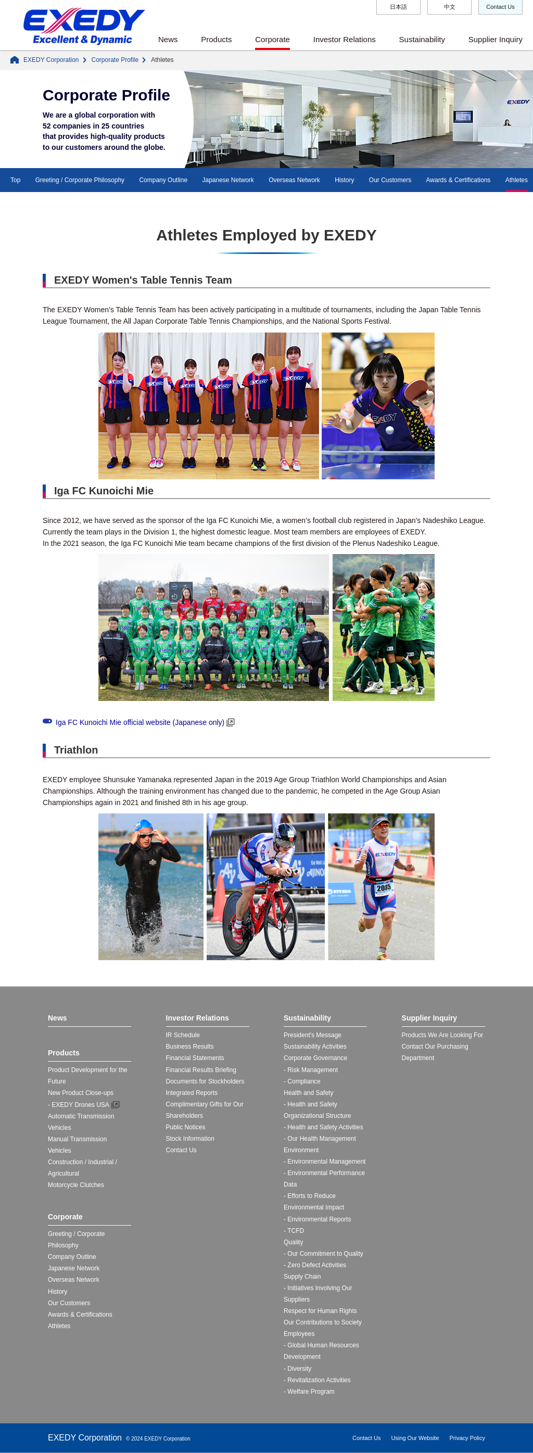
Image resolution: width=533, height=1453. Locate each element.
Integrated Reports (192, 1093)
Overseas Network (294, 180)
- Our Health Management (320, 1138)
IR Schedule (183, 1035)
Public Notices (186, 1127)
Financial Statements (195, 1058)
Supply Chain (302, 1276)
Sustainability (422, 39)
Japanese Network (227, 180)
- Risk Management (311, 1070)
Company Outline (163, 180)
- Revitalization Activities (317, 1380)
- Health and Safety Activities (323, 1127)
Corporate (272, 39)
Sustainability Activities (315, 1046)
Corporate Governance (315, 1058)
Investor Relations (344, 39)
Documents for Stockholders (205, 1081)
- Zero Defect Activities (315, 1265)
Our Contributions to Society (323, 1322)
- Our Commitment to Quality (323, 1253)
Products (216, 39)
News (168, 39)
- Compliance (302, 1081)
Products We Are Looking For (443, 1035)
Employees (299, 1333)
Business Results (190, 1046)
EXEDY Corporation (51, 59)
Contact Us (500, 7)
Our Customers (390, 180)
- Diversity (297, 1368)
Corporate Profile (115, 59)
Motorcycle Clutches (76, 1185)
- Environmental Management (324, 1161)
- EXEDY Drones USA (78, 1104)
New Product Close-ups (80, 1093)
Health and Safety (308, 1093)
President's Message (312, 1035)
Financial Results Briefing (201, 1070)
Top (15, 180)
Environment (301, 1150)
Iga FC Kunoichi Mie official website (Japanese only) (140, 722)
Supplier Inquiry (495, 39)
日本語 (398, 7)
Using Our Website (415, 1438)
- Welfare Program (309, 1391)
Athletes (516, 180)
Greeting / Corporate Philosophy (79, 180)
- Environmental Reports (317, 1219)
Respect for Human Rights (320, 1311)
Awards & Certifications (458, 180)
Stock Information (190, 1138)
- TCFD (294, 1230)
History (344, 180)
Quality (293, 1242)
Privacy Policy (467, 1438)
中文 (449, 7)
